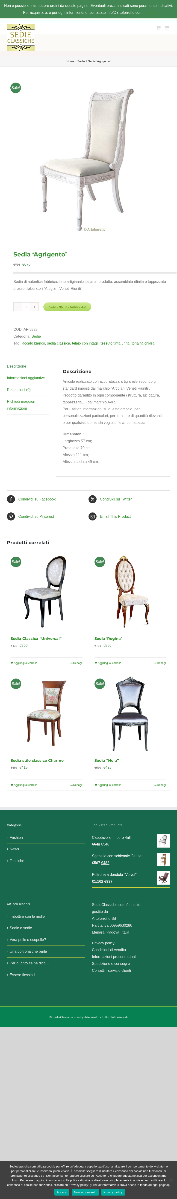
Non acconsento (85, 1192)
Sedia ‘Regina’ (108, 638)
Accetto (62, 1192)
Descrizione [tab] (16, 366)
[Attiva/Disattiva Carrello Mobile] (158, 27)
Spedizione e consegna (111, 964)
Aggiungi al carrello (67, 306)
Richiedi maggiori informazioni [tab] (21, 405)
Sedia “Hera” (106, 760)
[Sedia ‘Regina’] (130, 591)
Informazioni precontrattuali (114, 957)
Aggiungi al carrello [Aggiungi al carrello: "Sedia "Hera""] (109, 785)
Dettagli (78, 663)
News (14, 849)
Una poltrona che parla (28, 951)
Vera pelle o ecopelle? (28, 940)
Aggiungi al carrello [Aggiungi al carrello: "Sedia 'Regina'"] (109, 663)
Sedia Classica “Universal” (36, 638)
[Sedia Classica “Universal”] (46, 591)
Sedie (36, 336)
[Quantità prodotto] (26, 307)
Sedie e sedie (21, 928)
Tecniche (17, 861)
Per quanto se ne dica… (29, 963)
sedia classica (58, 343)
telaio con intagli (85, 343)
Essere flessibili (22, 975)
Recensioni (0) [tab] (19, 390)
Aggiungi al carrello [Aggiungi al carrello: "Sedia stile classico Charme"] (25, 785)
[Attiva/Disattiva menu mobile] (167, 27)
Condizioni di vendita (109, 950)
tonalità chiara (143, 343)
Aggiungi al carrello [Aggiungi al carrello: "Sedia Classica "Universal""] (25, 663)
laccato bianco (33, 343)
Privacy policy (103, 943)
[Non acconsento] (171, 1180)
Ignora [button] (148, 12)
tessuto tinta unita (114, 343)
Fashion (16, 838)
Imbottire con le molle (27, 916)
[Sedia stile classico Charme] (46, 713)
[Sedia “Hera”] (130, 713)
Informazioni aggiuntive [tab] (26, 378)
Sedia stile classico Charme (37, 760)
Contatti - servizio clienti (111, 970)
